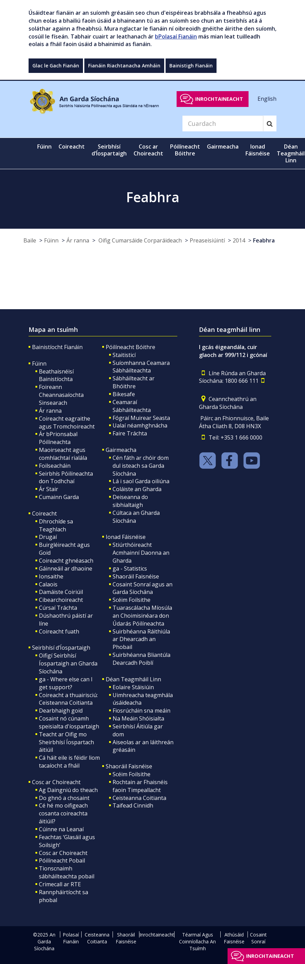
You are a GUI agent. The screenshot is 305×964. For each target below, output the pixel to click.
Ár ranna (77, 240)
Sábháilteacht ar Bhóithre (134, 382)
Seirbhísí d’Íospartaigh (61, 647)
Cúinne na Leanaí (61, 829)
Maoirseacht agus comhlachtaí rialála (63, 454)
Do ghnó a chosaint (64, 798)
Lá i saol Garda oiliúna (141, 481)
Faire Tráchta (130, 433)
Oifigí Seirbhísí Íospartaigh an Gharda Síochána (68, 663)
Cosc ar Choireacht (56, 782)
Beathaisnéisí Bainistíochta (56, 375)
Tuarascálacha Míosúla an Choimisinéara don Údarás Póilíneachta (142, 615)
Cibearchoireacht (61, 600)
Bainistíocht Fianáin (57, 347)
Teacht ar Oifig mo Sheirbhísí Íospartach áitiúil (66, 742)
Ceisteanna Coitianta (139, 798)
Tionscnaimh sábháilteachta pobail (66, 872)
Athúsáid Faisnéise (234, 938)
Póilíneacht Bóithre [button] (185, 150)
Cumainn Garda (59, 497)
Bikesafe (124, 394)
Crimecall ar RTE (60, 884)
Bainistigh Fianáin (191, 65)
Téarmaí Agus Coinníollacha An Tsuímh (197, 941)
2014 (239, 240)
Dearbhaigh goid (61, 710)
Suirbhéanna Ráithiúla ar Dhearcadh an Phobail (141, 639)
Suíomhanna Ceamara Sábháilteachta (141, 367)
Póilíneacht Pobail (62, 860)
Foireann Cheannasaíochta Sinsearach (61, 395)
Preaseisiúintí (207, 240)
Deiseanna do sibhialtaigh (130, 501)
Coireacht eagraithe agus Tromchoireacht (67, 422)
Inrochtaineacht (219, 99)
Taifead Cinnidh (133, 805)
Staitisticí (124, 355)
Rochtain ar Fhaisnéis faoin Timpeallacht (140, 786)
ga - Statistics (130, 568)
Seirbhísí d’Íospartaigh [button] (109, 150)
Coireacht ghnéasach (66, 560)
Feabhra (264, 240)
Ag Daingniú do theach (68, 790)
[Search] (222, 123)
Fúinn (51, 240)
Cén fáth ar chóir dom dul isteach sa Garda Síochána (141, 465)
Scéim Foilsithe (131, 600)
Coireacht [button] (72, 146)
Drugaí (48, 537)
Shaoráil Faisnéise (136, 576)
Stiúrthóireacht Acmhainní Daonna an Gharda (141, 552)
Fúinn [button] (44, 146)
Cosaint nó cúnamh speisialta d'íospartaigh (69, 722)
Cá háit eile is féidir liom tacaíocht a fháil (69, 761)
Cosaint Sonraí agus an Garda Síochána (142, 588)
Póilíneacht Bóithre (130, 347)
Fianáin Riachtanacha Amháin (124, 65)
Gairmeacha (121, 450)
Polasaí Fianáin (71, 938)
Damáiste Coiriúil (61, 592)
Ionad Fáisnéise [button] (257, 150)
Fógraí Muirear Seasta (141, 418)
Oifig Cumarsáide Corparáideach (139, 240)
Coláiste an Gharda (137, 489)
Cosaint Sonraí (258, 938)
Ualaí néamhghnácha (140, 425)
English (266, 98)
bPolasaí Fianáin (176, 36)
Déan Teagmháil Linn (133, 679)
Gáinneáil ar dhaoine (65, 568)
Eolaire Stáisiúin (133, 687)
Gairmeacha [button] (223, 146)
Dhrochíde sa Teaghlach (56, 525)
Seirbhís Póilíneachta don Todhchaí (66, 477)
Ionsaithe (51, 576)
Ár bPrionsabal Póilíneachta (58, 438)
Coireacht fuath (59, 631)
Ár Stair (48, 489)
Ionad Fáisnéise (126, 537)
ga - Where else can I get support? (66, 683)
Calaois (48, 584)
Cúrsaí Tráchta (58, 607)
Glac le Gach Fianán (55, 65)
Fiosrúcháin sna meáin (141, 710)
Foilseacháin (55, 465)
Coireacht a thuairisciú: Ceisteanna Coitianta (68, 699)
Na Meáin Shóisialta (138, 718)
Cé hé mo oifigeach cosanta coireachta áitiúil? (63, 813)
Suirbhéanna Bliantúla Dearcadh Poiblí (141, 659)
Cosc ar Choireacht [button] (148, 150)
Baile (29, 240)
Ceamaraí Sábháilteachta (132, 406)
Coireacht (44, 513)
